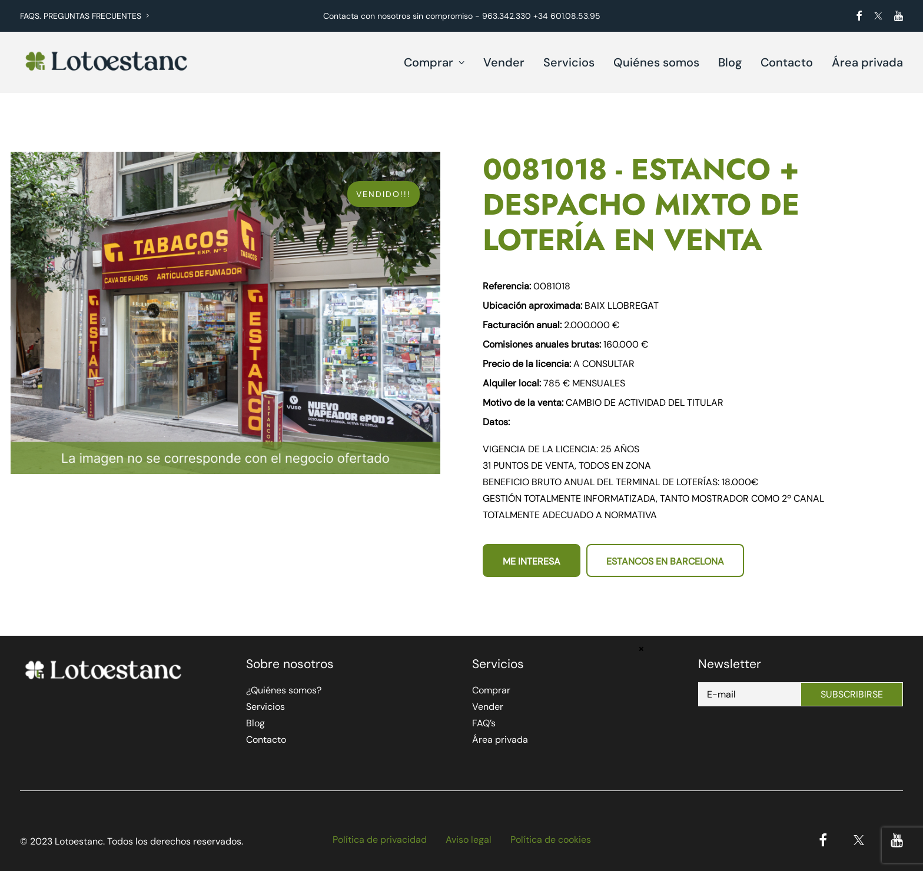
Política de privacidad (380, 839)
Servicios (569, 62)
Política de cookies (550, 839)
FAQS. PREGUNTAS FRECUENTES (84, 16)
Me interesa (531, 561)
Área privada (867, 62)
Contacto (787, 62)
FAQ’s (484, 723)
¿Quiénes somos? (283, 690)
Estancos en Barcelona (665, 561)
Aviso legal (469, 839)
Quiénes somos (656, 62)
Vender (503, 62)
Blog (730, 62)
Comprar (434, 62)
